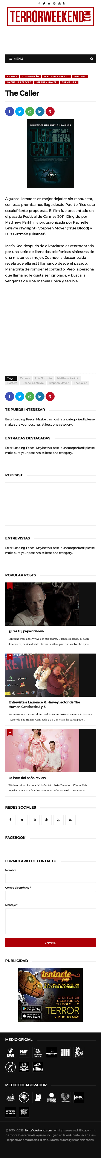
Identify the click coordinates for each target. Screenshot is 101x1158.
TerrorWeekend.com (38, 1130)
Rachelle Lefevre (19, 82)
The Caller (69, 82)
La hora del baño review (27, 777)
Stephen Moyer (46, 82)
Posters (80, 76)
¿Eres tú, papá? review (26, 631)
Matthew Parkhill (56, 76)
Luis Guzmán (30, 76)
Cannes (12, 76)
